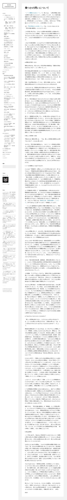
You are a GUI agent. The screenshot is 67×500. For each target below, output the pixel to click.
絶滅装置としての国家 (8, 46)
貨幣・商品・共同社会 (8, 25)
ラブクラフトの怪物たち (9, 59)
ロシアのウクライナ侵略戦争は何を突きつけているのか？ (9, 130)
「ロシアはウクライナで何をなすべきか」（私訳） (9, 139)
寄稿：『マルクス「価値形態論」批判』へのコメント (10, 22)
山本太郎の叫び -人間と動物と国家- (9, 119)
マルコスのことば (7, 104)
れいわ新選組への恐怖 (8, 116)
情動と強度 (6, 36)
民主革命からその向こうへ (35, 26)
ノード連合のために (7, 15)
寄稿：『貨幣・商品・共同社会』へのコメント (10, 28)
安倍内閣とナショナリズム (9, 102)
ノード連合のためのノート (9, 17)
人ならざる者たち (7, 121)
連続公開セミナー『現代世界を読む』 (9, 146)
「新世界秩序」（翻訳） (9, 141)
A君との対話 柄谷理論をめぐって (10, 110)
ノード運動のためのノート (33, 13)
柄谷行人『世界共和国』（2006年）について (9, 107)
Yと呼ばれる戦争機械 (8, 63)
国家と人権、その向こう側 (9, 87)
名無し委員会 (6, 92)
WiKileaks (6, 90)
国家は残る (6, 61)
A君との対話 (6, 112)
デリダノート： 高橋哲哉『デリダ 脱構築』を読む (12, 33)
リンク (4, 156)
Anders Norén (9, 291)
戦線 (3, 73)
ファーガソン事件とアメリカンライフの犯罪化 (9, 115)
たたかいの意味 (7, 50)
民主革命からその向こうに (9, 40)
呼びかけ (4, 71)
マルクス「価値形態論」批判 (9, 19)
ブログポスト (5, 150)
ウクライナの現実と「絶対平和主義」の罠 (9, 124)
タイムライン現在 (6, 184)
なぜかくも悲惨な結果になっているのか (9, 82)
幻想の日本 (6, 100)
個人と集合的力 (7, 57)
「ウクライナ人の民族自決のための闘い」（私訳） (9, 136)
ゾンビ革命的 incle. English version (8, 43)
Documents (6, 133)
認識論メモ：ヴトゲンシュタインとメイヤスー (9, 67)
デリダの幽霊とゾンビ (8, 30)
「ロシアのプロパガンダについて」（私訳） (9, 143)
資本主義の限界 (7, 65)
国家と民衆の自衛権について (9, 127)
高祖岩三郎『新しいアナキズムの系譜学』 (9, 99)
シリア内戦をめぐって (8, 96)
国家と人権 (6, 52)
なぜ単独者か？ (7, 38)
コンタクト (5, 157)
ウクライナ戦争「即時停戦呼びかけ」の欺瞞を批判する (9, 78)
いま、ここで (6, 48)
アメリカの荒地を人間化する (9, 85)
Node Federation (9, 5)
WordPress (9, 290)
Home (4, 13)
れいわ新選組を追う (7, 148)
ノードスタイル (6, 69)
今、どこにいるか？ (8, 94)
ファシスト (6, 54)
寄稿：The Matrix (7, 152)
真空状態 (6, 55)
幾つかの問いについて (8, 44)
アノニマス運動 (7, 88)
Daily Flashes (6, 154)
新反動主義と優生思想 (8, 75)
